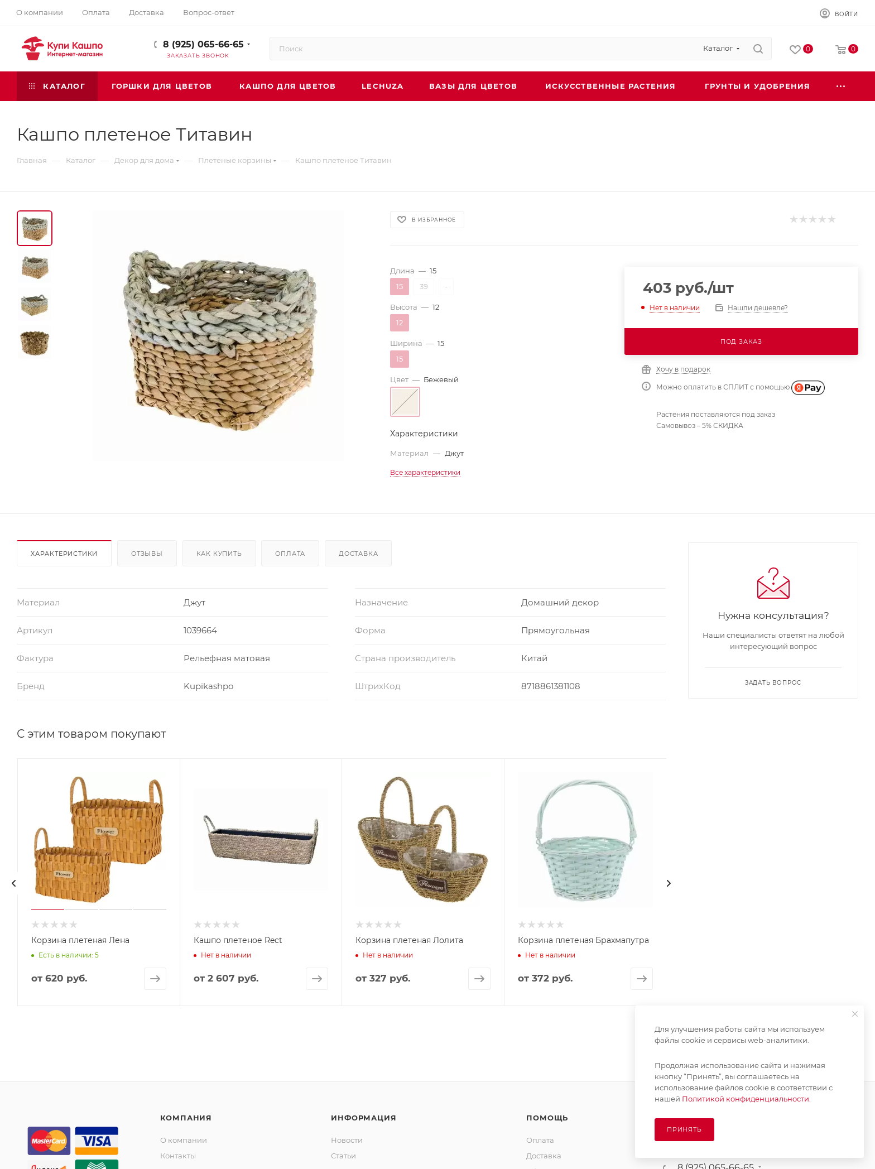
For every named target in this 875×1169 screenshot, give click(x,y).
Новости (347, 1140)
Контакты (178, 1155)
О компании (183, 1140)
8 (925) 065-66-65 (203, 44)
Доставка (358, 553)
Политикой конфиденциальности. (746, 1098)
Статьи (343, 1155)
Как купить (219, 553)
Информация (363, 1117)
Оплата (290, 553)
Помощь (547, 1117)
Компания (186, 1117)
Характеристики (64, 553)
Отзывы (147, 553)
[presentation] (14, 883)
